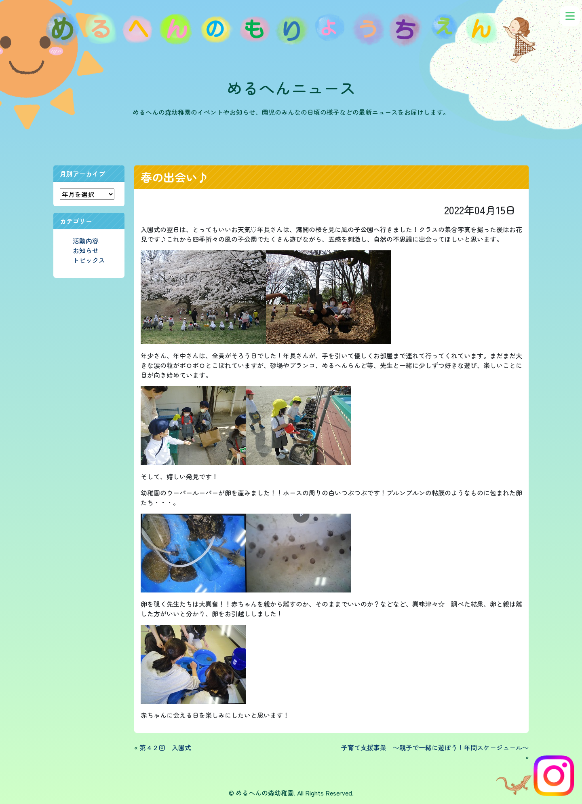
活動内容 (86, 240)
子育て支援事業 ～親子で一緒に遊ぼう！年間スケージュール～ (435, 747)
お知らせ (86, 250)
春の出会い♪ (175, 177)
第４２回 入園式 (165, 747)
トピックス (89, 260)
